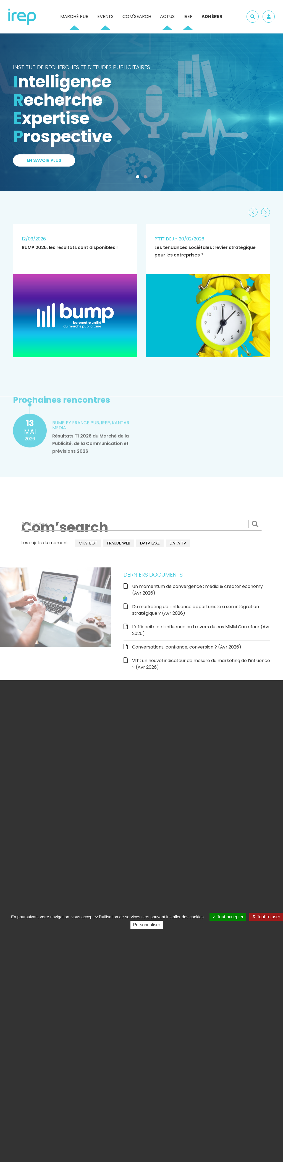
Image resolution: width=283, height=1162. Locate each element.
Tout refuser (266, 916)
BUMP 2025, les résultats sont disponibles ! (70, 247)
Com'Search (136, 16)
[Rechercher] (141, 524)
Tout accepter (227, 916)
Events (105, 16)
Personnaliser (146, 924)
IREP (188, 16)
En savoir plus (44, 160)
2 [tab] (146, 178)
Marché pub (74, 16)
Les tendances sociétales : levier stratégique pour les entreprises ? (205, 251)
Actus (167, 16)
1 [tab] (139, 178)
